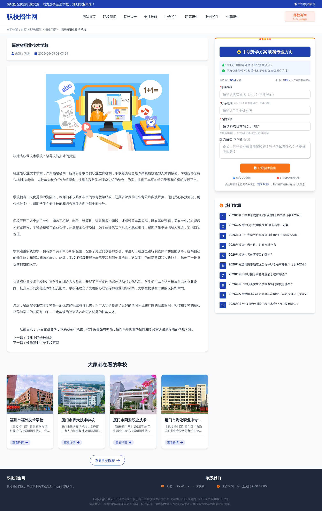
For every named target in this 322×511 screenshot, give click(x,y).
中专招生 (171, 17)
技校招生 (212, 17)
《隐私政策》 (262, 184)
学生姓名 (226, 87)
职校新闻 (109, 17)
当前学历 (226, 119)
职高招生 (191, 17)
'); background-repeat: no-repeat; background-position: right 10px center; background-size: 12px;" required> (265, 126)
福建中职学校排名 (39, 338)
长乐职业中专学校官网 (42, 343)
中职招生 (232, 17)
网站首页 (89, 17)
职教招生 (36, 29)
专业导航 (150, 17)
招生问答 (51, 29)
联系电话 (245, 103)
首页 (24, 29)
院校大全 (130, 17)
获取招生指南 (265, 168)
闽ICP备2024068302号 (213, 499)
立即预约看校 (304, 4)
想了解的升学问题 (235, 139)
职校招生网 (14, 486)
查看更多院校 (107, 460)
